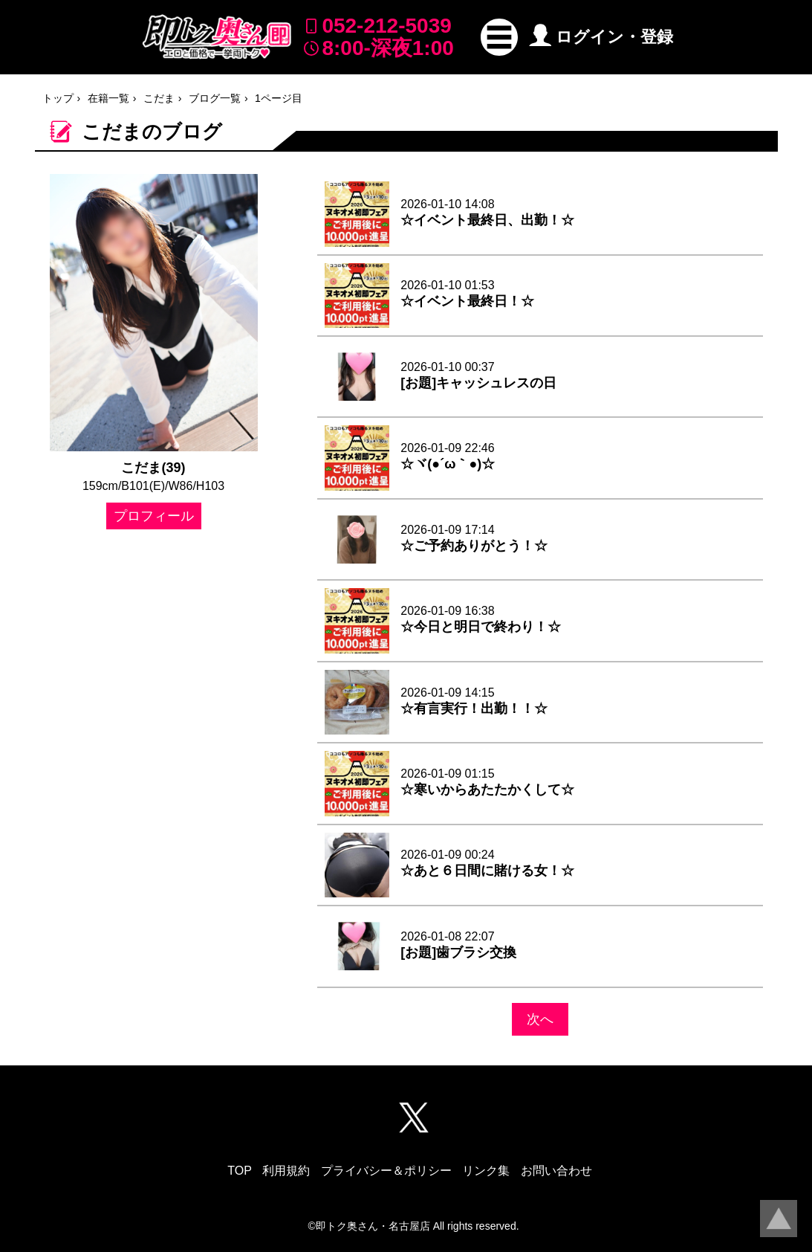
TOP (239, 1170)
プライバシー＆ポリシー (386, 1170)
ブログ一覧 (215, 98)
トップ (58, 98)
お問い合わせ (556, 1170)
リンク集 (486, 1170)
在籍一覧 (108, 98)
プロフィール (154, 516)
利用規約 (286, 1170)
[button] (499, 37)
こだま (159, 98)
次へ (540, 1019)
